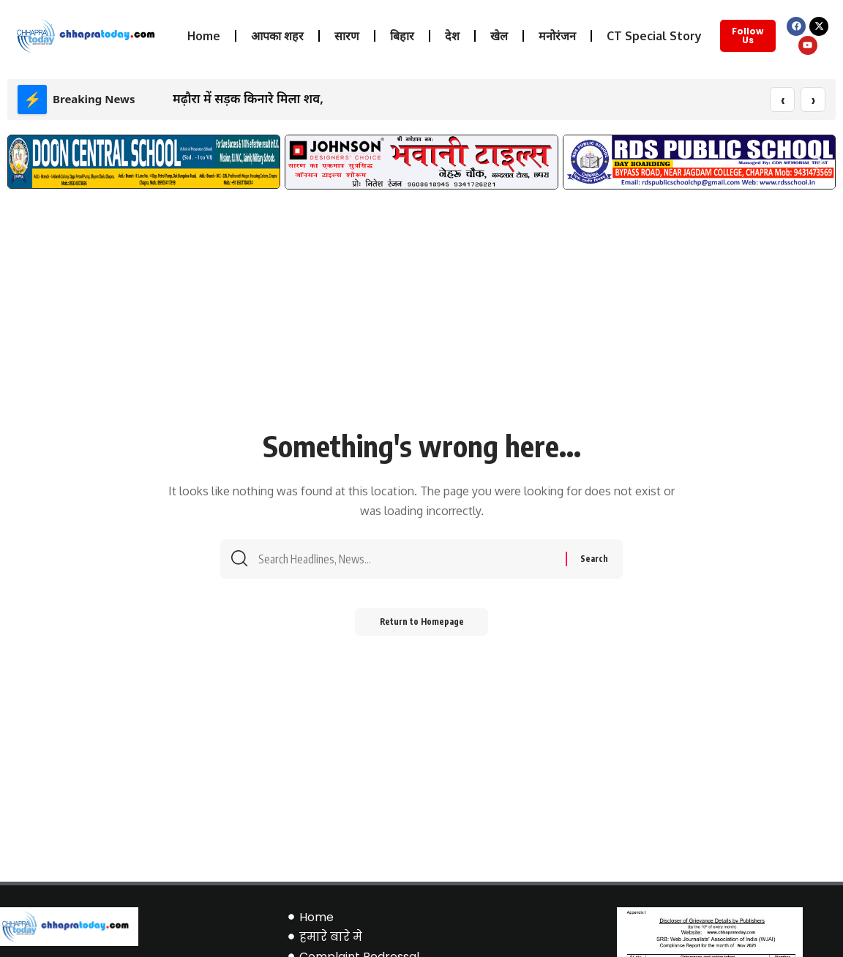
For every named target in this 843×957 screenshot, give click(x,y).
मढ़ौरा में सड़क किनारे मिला (236, 98)
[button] (24, 162)
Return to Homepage (422, 626)
